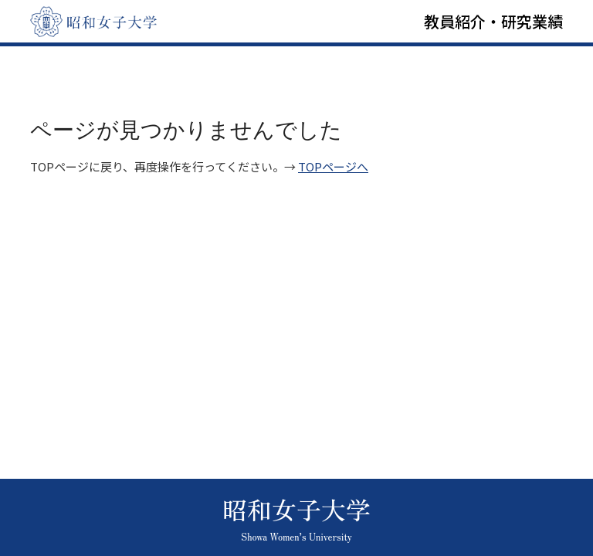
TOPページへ (333, 166)
